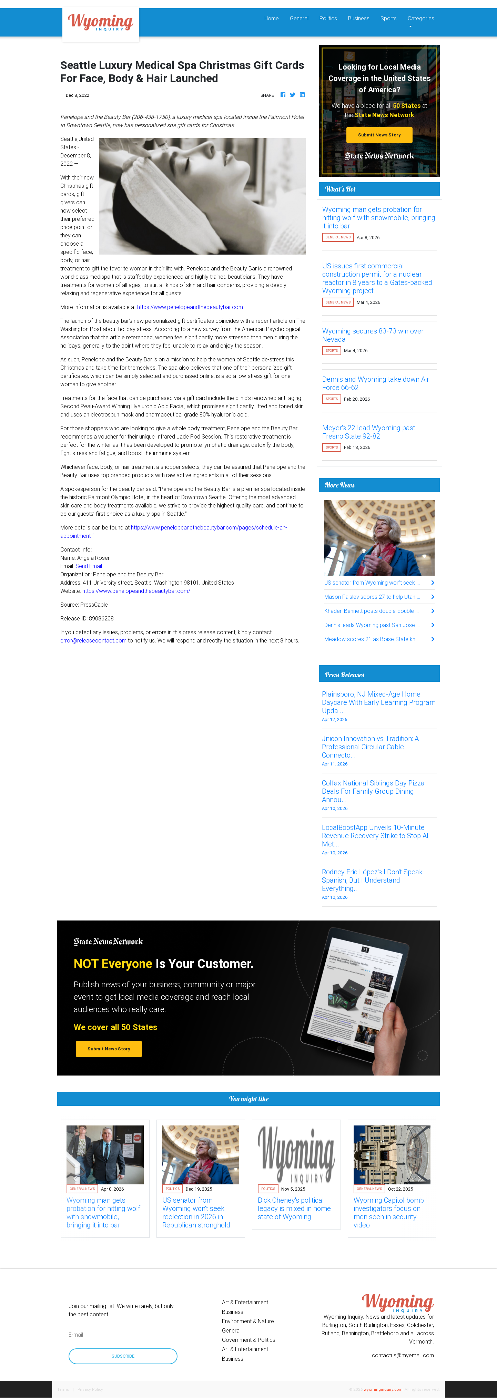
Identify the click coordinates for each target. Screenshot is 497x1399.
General (299, 18)
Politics (328, 18)
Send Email (88, 566)
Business (358, 18)
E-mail (76, 1334)
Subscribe (123, 1356)
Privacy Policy (90, 1389)
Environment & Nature (248, 1321)
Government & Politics (248, 1339)
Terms (63, 1389)
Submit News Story (379, 135)
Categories (421, 18)
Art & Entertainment (245, 1302)
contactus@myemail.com (403, 1355)
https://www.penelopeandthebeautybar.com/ (136, 590)
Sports (389, 18)
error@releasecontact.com (93, 640)
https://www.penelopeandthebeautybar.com (190, 307)
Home (274, 18)
